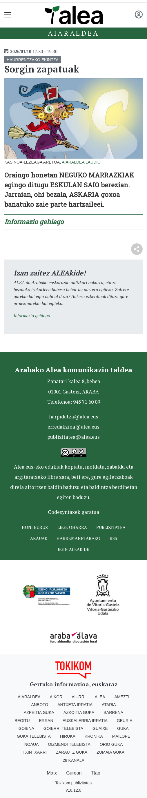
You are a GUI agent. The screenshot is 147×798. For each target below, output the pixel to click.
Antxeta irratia (74, 704)
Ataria (109, 704)
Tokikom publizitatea (73, 783)
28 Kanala (73, 760)
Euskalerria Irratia (85, 720)
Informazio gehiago (33, 221)
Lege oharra (72, 527)
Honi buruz (35, 527)
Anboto (39, 704)
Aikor (56, 696)
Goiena (26, 728)
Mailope (121, 736)
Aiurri (78, 696)
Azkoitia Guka (79, 712)
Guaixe (100, 728)
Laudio (93, 162)
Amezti (122, 696)
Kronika (94, 736)
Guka (123, 728)
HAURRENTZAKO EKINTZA (33, 59)
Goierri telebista (63, 728)
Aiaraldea (73, 33)
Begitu (22, 720)
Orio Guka (111, 744)
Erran (46, 720)
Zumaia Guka (110, 752)
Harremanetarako (78, 538)
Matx (52, 772)
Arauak (38, 538)
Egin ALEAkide (73, 549)
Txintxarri (35, 752)
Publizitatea (111, 527)
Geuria (125, 720)
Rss (113, 538)
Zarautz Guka (71, 752)
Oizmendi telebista (69, 744)
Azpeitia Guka (39, 712)
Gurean (73, 772)
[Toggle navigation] (8, 15)
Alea (100, 696)
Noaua (31, 744)
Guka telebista (34, 736)
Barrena (113, 712)
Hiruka (67, 736)
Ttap (95, 772)
